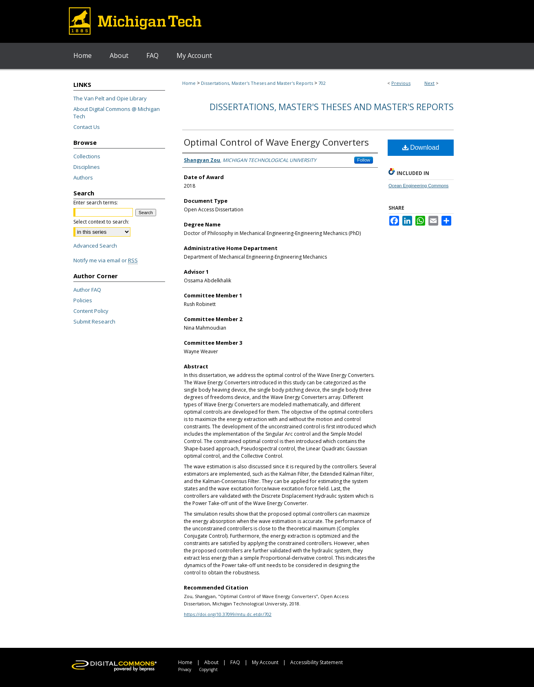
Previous (400, 83)
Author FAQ (87, 289)
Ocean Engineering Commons (418, 185)
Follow (363, 159)
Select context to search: (101, 221)
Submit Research (94, 321)
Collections (86, 156)
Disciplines (86, 167)
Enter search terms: (95, 202)
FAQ (235, 662)
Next (429, 83)
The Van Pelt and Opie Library (110, 98)
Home (189, 83)
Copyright (208, 669)
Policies (82, 300)
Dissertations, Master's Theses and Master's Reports (257, 83)
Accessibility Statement (316, 662)
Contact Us (86, 127)
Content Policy (90, 311)
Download (420, 147)
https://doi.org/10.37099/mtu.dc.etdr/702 (227, 614)
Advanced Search (95, 245)
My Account (265, 662)
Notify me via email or (105, 260)
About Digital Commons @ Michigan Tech (116, 112)
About (211, 662)
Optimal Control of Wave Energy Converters (276, 142)
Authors (83, 177)
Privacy (184, 669)
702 (322, 83)
